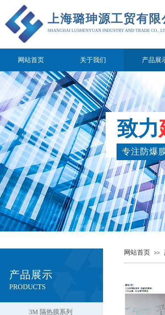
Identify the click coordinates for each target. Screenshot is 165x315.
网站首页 (31, 59)
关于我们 (93, 59)
